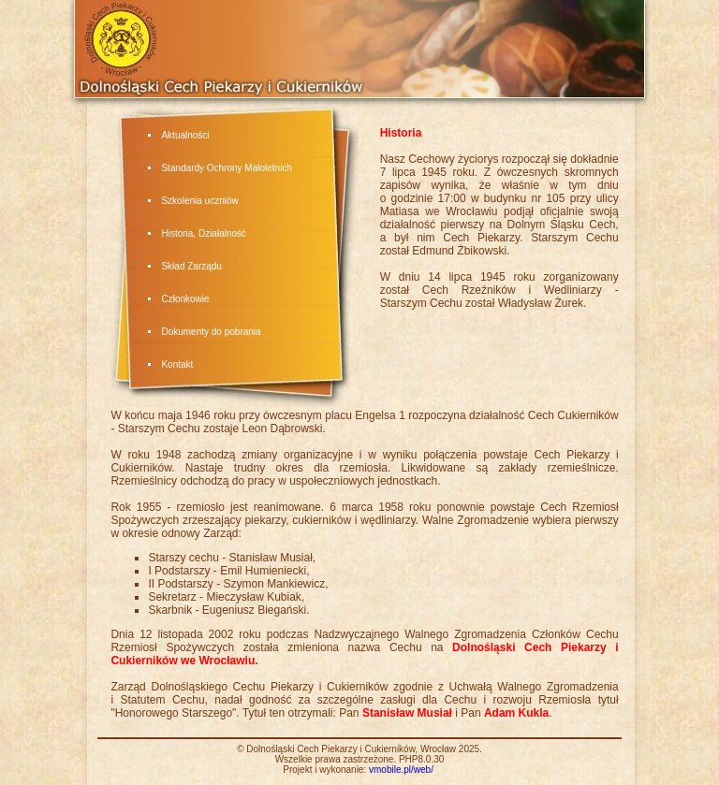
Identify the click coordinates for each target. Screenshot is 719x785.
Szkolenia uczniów (199, 201)
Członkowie (185, 299)
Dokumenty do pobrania (210, 332)
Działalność (222, 233)
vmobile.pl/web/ (401, 769)
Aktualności (185, 135)
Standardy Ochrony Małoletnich (226, 168)
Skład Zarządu (191, 266)
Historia (177, 233)
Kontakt (177, 364)
